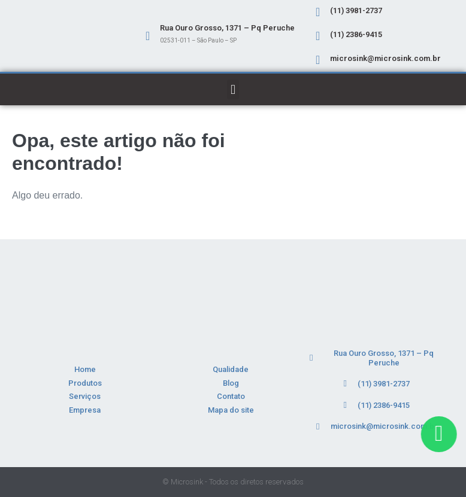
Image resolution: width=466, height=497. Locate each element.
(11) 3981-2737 (356, 10)
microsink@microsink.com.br (385, 58)
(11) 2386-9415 (356, 34)
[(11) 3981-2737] (318, 12)
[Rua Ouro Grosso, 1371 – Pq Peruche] (148, 36)
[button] (232, 89)
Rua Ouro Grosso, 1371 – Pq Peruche (227, 27)
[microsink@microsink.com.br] (318, 60)
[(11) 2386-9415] (318, 36)
